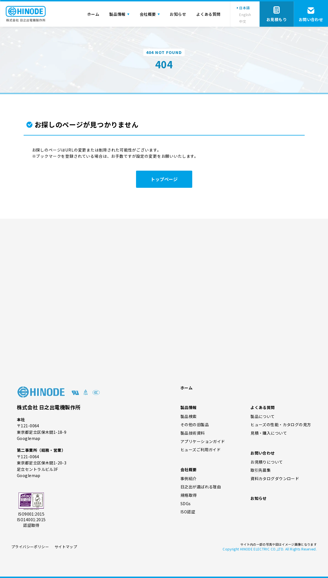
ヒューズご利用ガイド (200, 449)
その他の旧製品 (194, 424)
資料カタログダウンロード (274, 478)
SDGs (185, 503)
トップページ (164, 179)
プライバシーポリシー (30, 546)
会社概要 (188, 469)
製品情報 (188, 407)
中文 (242, 21)
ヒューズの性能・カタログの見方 (280, 424)
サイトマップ (66, 546)
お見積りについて (266, 462)
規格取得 (188, 495)
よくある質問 (262, 407)
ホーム (186, 387)
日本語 (244, 7)
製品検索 (188, 416)
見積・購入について (268, 433)
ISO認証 (187, 511)
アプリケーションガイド (202, 441)
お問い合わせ (262, 453)
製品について (262, 416)
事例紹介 (188, 478)
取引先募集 (260, 470)
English (245, 14)
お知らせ (258, 498)
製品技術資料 (192, 433)
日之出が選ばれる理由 (200, 486)
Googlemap (28, 438)
